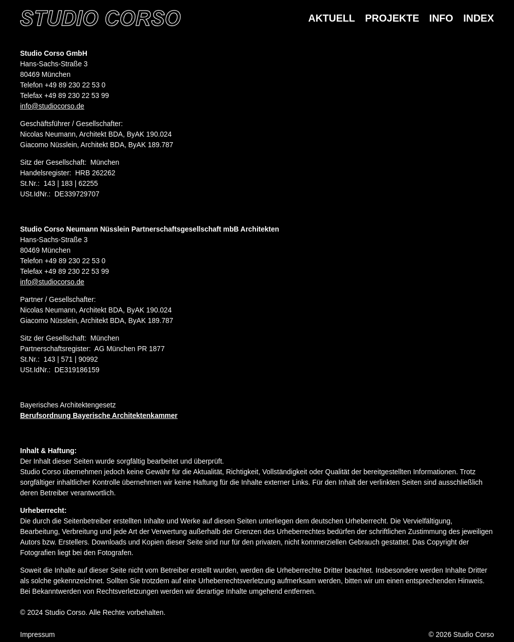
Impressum (37, 634)
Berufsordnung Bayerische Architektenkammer (99, 415)
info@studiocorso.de (52, 106)
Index (478, 18)
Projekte (392, 18)
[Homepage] (100, 18)
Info (441, 18)
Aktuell (331, 18)
